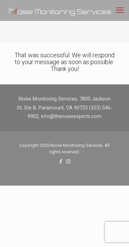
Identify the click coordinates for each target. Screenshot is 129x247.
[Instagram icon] (68, 161)
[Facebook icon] (61, 161)
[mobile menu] (120, 10)
